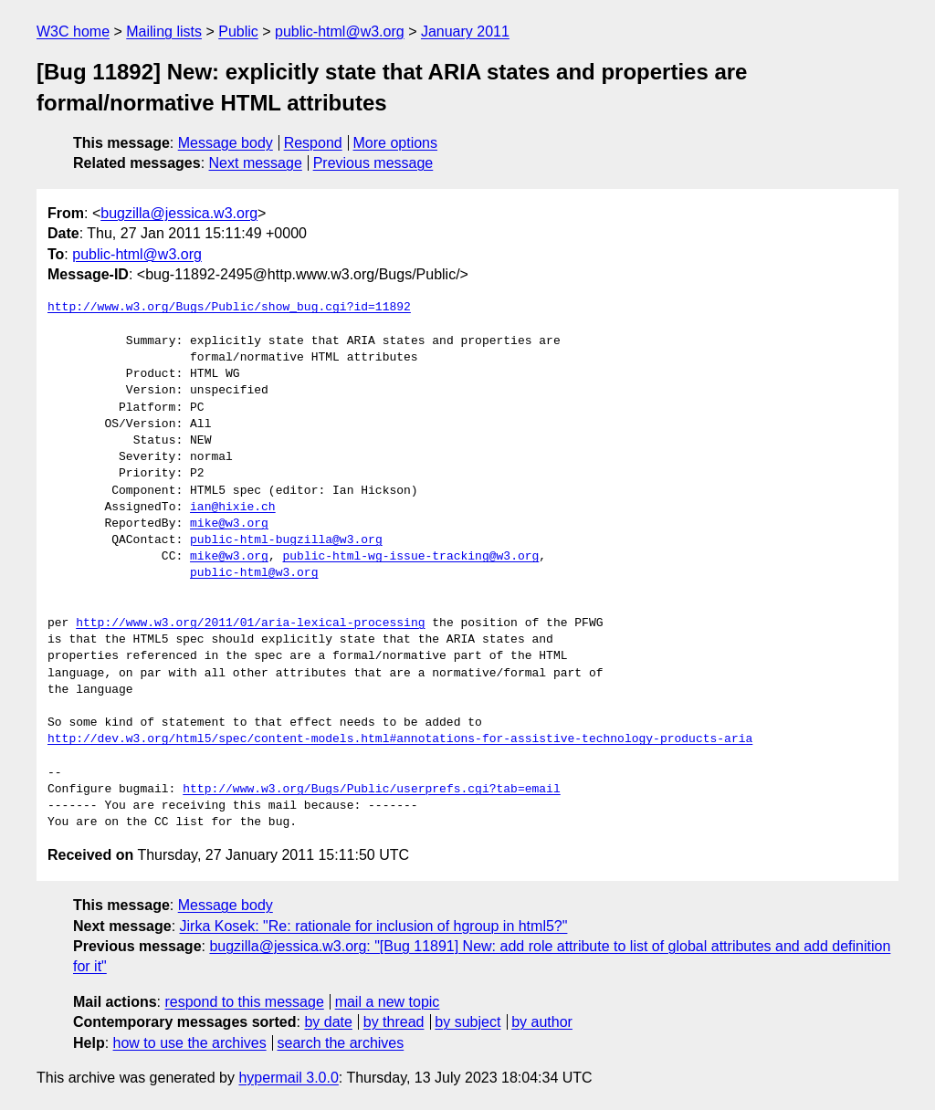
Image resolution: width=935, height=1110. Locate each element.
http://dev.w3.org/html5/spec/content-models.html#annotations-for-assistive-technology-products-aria (399, 739)
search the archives (341, 1043)
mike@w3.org (229, 524)
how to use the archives (190, 1043)
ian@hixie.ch (233, 507)
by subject (467, 1022)
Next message (255, 163)
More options (395, 143)
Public (238, 31)
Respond (313, 143)
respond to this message (243, 1002)
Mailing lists (164, 31)
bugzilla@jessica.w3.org (178, 213)
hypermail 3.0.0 (288, 1077)
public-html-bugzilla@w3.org (286, 540)
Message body (225, 143)
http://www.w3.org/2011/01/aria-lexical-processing (250, 623)
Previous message (373, 163)
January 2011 (465, 31)
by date (328, 1022)
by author (542, 1022)
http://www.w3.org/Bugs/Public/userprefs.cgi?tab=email (371, 789)
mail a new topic (387, 1002)
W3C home (73, 31)
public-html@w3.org (339, 31)
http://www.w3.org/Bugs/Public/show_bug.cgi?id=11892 (229, 307)
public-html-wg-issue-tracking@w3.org (410, 557)
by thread (394, 1022)
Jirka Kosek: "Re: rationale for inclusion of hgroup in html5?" (374, 926)
